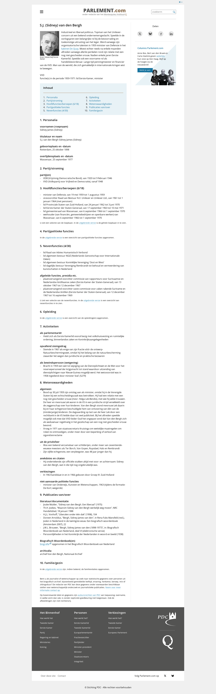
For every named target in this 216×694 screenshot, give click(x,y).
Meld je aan (145, 70)
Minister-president (82, 647)
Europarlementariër (83, 632)
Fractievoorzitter (81, 637)
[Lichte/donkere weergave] (181, 3)
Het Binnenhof (50, 613)
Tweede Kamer (47, 623)
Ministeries (45, 642)
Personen (80, 613)
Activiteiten (95, 100)
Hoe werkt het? (81, 618)
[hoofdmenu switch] (41, 13)
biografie (44, 544)
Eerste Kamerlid (81, 623)
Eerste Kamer (46, 627)
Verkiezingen (117, 613)
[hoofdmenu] (50, 13)
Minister (78, 652)
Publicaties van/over (99, 107)
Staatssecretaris (81, 656)
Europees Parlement (117, 632)
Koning (43, 647)
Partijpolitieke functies (58, 107)
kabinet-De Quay (70, 48)
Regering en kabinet (49, 637)
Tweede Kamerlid (82, 627)
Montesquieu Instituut (114, 14)
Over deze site (48, 675)
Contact (62, 675)
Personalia (52, 97)
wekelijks (160, 56)
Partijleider (79, 642)
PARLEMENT (104, 10)
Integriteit (78, 661)
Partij (42, 632)
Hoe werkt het (46, 618)
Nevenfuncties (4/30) (57, 110)
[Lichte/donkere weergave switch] (181, 2)
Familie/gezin (96, 110)
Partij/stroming (54, 100)
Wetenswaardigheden (100, 103)
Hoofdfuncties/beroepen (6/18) (63, 103)
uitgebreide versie (87, 223)
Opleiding (94, 97)
